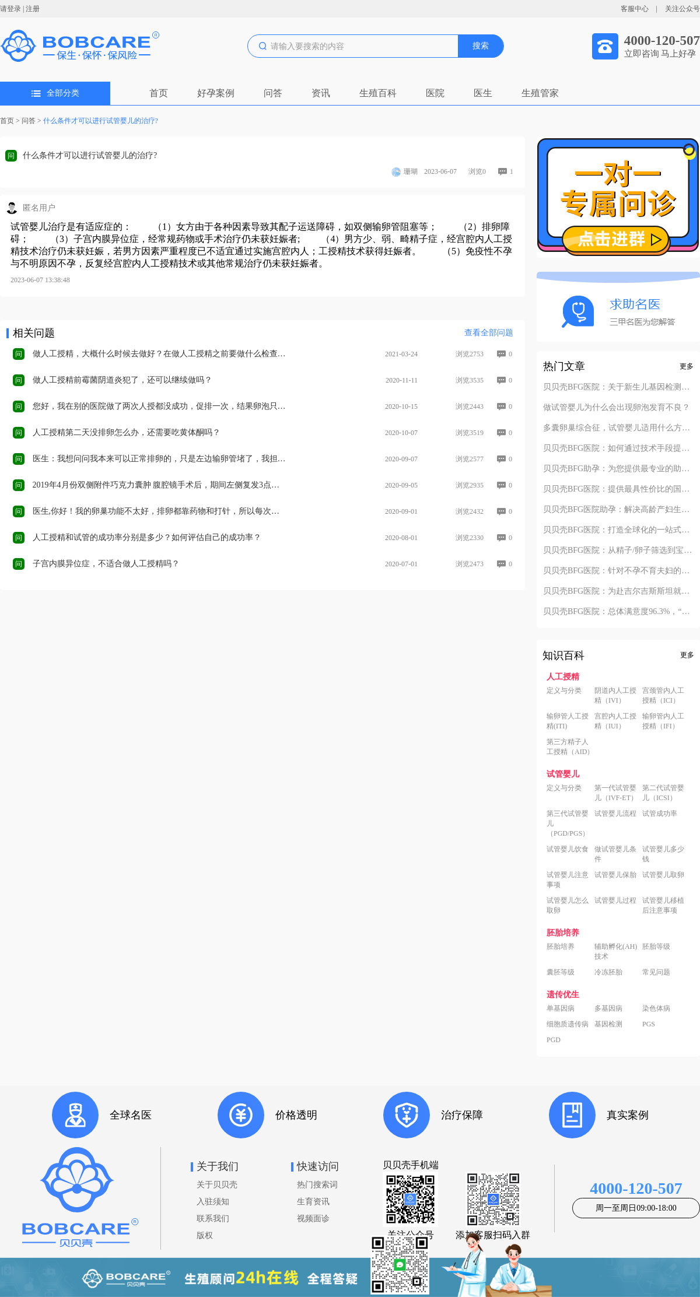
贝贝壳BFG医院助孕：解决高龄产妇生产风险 (618, 510)
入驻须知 (213, 1201)
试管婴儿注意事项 (568, 880)
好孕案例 (216, 93)
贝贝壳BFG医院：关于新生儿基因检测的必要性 (618, 387)
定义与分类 (564, 690)
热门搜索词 (317, 1184)
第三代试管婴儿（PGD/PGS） (568, 823)
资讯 (321, 93)
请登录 (10, 9)
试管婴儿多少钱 (663, 854)
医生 (483, 93)
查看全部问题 (488, 332)
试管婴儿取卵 (663, 875)
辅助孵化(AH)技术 (615, 951)
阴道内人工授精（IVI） (615, 695)
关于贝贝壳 (217, 1184)
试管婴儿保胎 (615, 875)
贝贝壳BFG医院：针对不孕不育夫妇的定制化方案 (618, 571)
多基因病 (608, 1008)
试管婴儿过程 (615, 900)
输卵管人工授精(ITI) (568, 721)
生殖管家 (540, 93)
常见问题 (656, 972)
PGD (554, 1040)
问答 (273, 93)
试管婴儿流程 (615, 813)
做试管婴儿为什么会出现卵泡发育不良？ (616, 408)
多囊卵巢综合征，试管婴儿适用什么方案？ (618, 428)
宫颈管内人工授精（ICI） (663, 695)
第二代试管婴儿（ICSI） (663, 793)
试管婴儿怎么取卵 (568, 905)
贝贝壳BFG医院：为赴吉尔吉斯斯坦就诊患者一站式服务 (618, 591)
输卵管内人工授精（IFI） (663, 721)
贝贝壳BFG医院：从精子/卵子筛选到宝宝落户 (618, 550)
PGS (648, 1024)
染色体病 (656, 1008)
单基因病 (561, 1008)
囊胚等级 (561, 972)
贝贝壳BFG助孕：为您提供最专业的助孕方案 (618, 469)
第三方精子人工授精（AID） (570, 747)
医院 (435, 93)
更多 (687, 366)
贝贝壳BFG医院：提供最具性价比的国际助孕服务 (618, 489)
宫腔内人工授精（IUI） (615, 721)
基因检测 (608, 1024)
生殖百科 (378, 93)
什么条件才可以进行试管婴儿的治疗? (100, 121)
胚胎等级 (656, 946)
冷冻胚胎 (608, 972)
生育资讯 (313, 1201)
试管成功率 (659, 813)
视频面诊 (313, 1218)
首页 (158, 93)
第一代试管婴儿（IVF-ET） (616, 793)
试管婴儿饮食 (568, 849)
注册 (33, 9)
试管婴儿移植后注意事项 (663, 905)
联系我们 (213, 1218)
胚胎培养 (561, 946)
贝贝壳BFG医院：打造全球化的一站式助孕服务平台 (618, 530)
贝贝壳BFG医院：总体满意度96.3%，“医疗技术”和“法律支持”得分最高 (618, 612)
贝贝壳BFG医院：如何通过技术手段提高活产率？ (618, 448)
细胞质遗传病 (568, 1024)
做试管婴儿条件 (615, 854)
